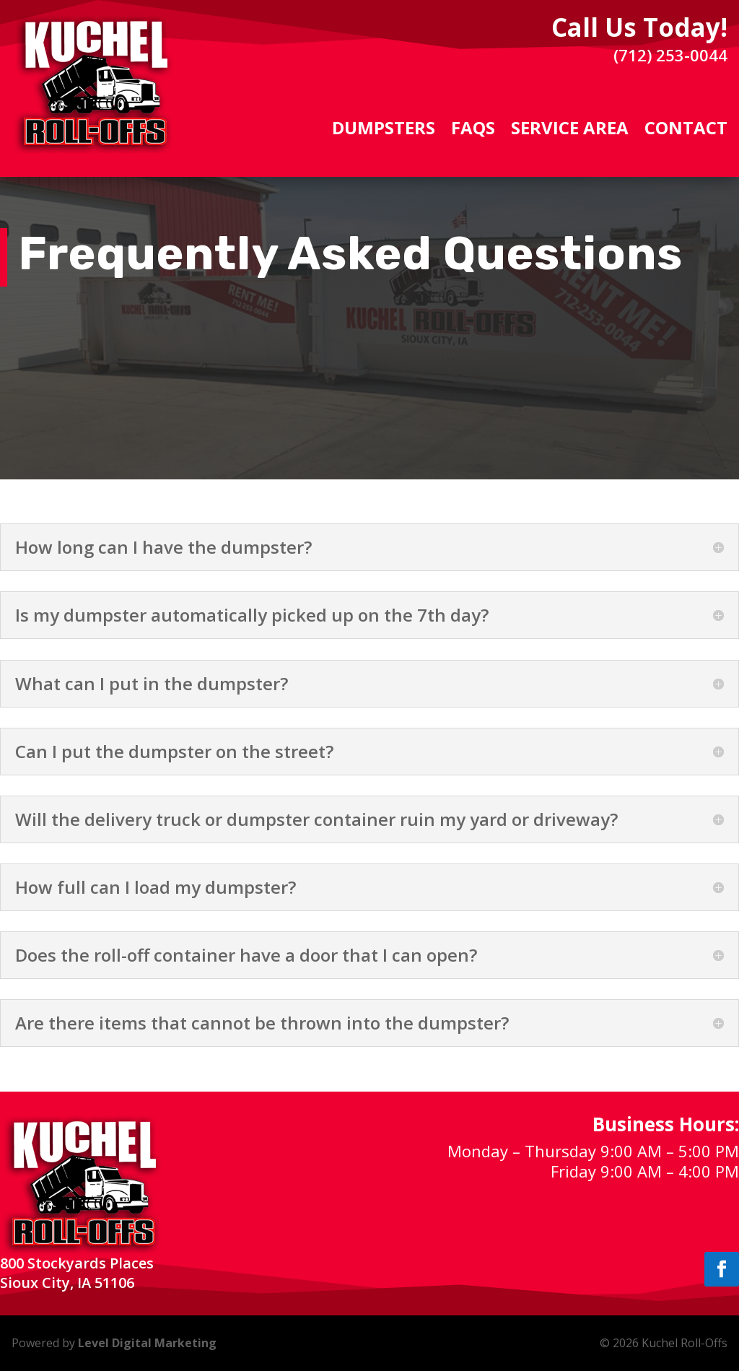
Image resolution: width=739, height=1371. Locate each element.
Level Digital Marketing (147, 1343)
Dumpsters (383, 131)
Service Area (570, 131)
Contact (685, 131)
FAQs (473, 131)
